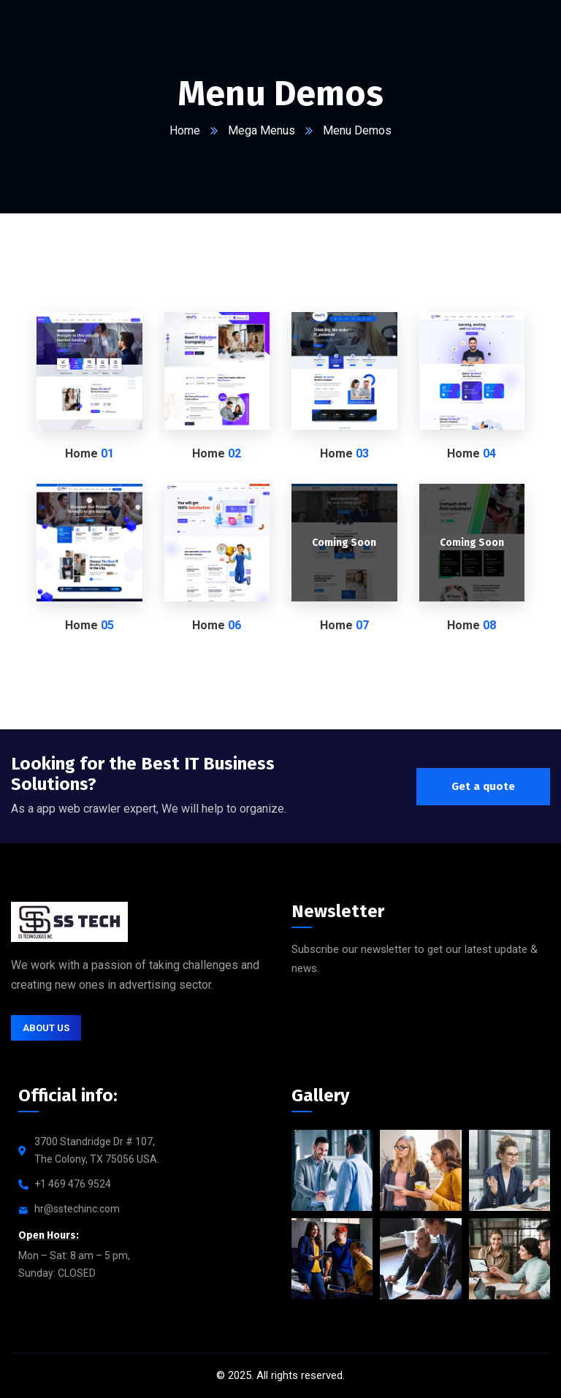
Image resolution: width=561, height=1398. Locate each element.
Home (184, 130)
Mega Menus (261, 130)
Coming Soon (344, 542)
